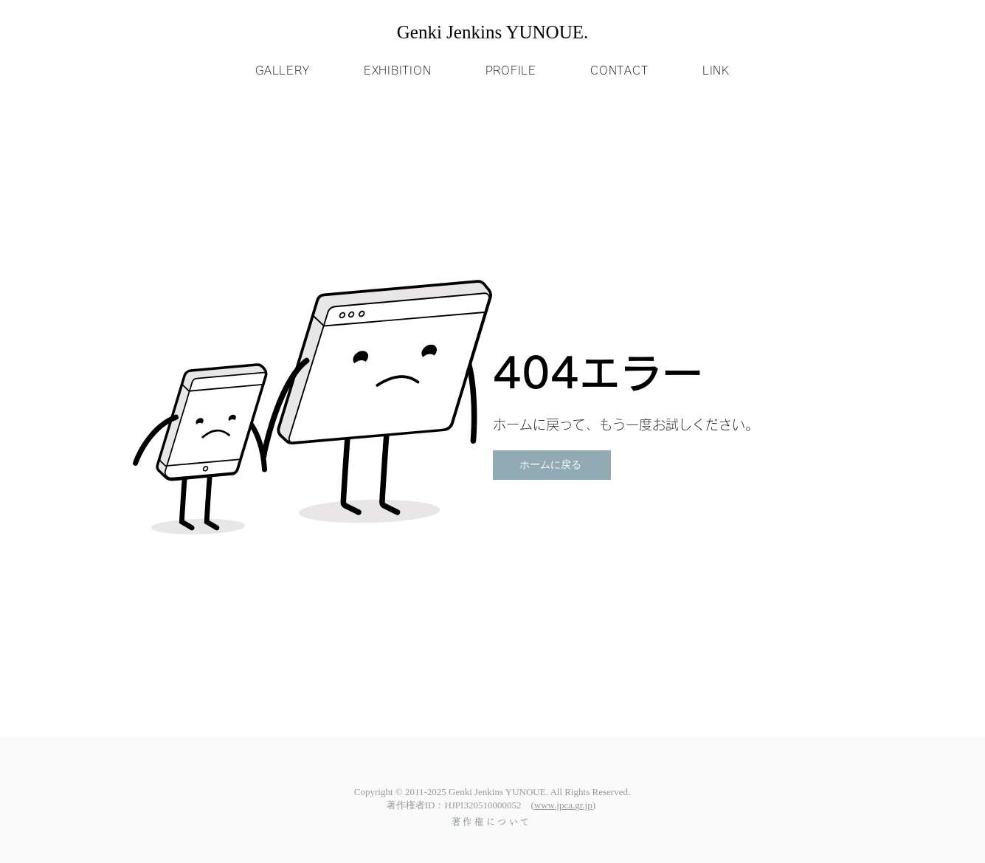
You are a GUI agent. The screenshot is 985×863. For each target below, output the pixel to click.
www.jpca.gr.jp (563, 805)
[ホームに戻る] (552, 465)
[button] (283, 70)
